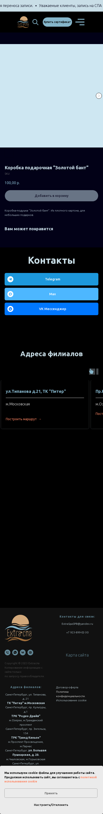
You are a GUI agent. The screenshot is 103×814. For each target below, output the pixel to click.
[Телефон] (7, 652)
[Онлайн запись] (30, 652)
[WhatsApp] (15, 652)
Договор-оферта (67, 687)
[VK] (23, 652)
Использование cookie (71, 700)
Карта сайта (77, 655)
